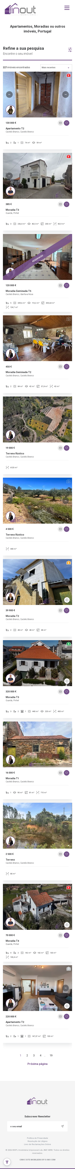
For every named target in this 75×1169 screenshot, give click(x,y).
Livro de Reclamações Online (37, 1144)
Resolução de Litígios (37, 1141)
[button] (9, 94)
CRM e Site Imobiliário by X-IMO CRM (37, 1160)
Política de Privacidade (37, 1138)
